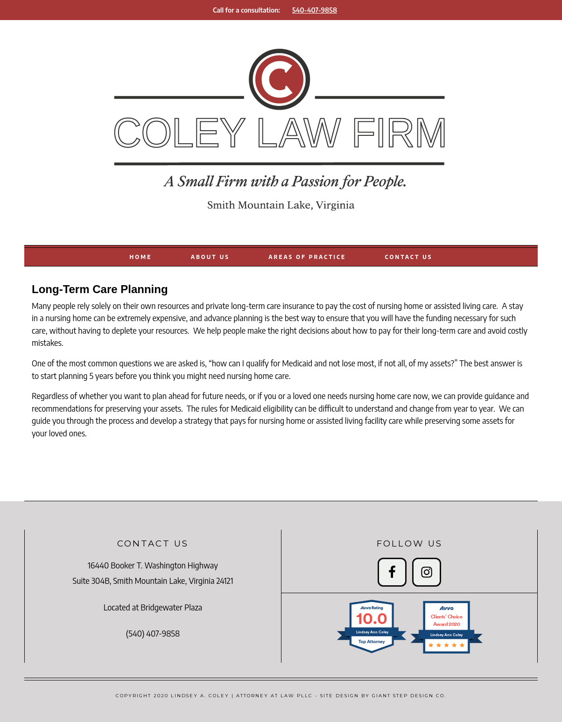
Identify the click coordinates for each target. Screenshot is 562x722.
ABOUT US (210, 256)
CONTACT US (409, 256)
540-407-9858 (314, 10)
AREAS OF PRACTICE (307, 256)
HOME (141, 256)
